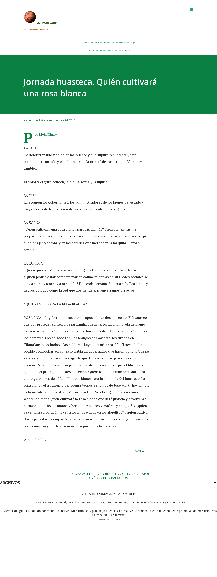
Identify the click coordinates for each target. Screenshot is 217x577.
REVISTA (106, 43)
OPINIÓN (114, 43)
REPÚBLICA (93, 50)
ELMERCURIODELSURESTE (118, 50)
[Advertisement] (101, 549)
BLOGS (122, 43)
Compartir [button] (142, 450)
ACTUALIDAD (97, 43)
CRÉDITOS (97, 478)
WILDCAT (102, 50)
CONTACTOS (117, 478)
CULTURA (128, 474)
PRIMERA (86, 43)
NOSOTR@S (130, 43)
